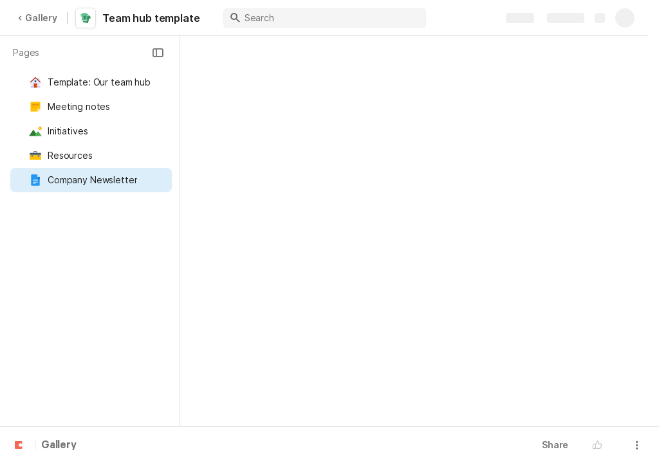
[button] (158, 53)
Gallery (37, 17)
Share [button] (555, 444)
